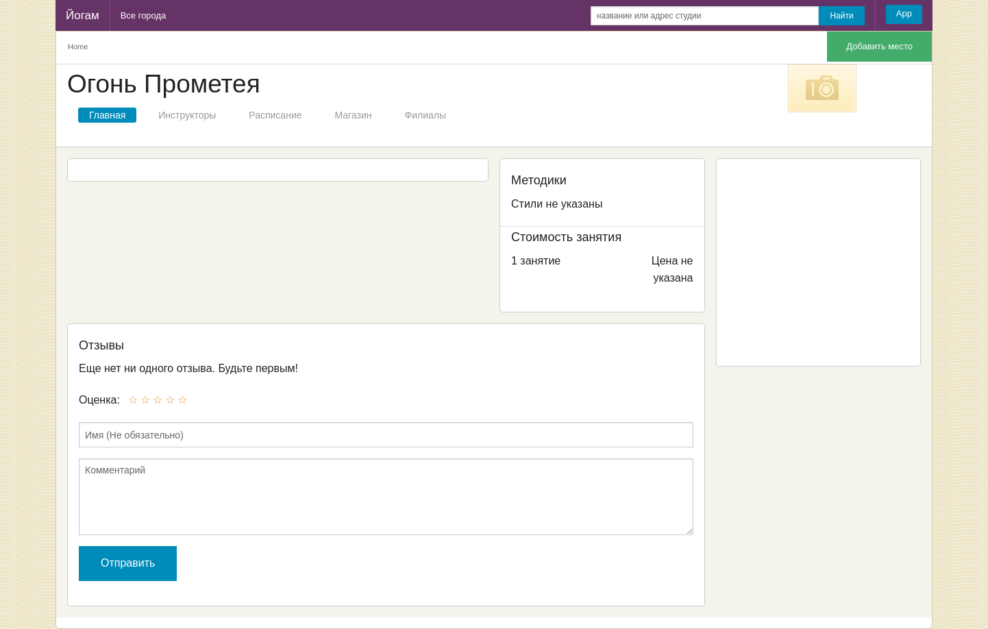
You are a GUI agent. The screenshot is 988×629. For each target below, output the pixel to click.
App (904, 13)
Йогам (82, 15)
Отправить (128, 563)
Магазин (353, 115)
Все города (143, 15)
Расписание (275, 115)
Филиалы (425, 115)
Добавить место (879, 46)
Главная (107, 115)
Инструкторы (187, 115)
